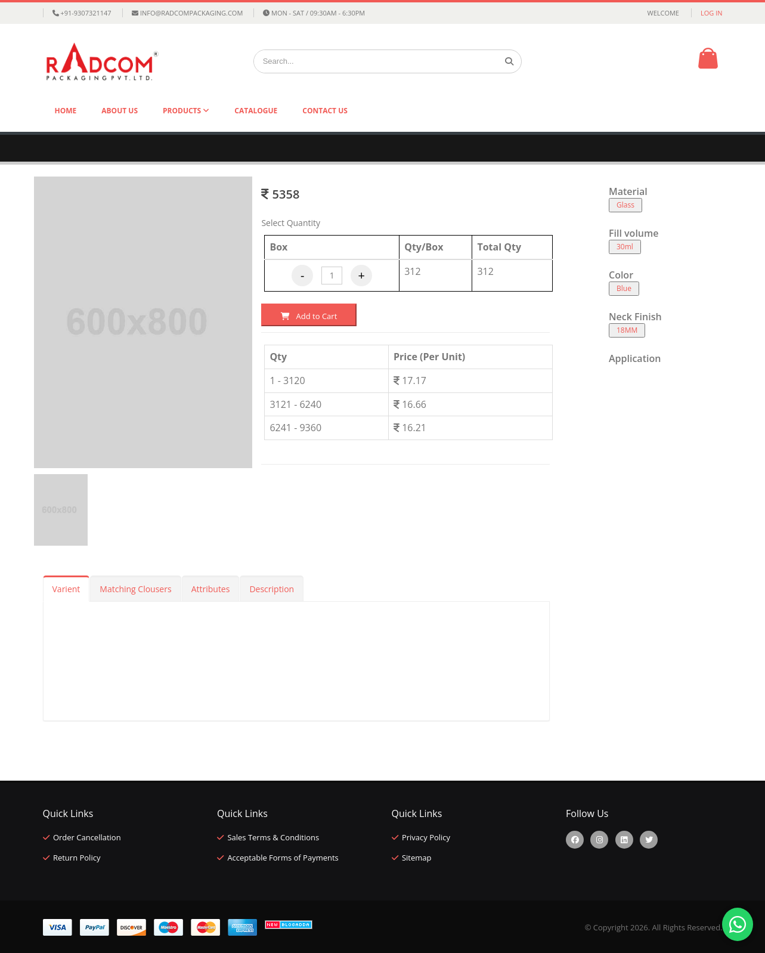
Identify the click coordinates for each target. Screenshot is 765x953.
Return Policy (77, 857)
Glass (625, 205)
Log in (712, 12)
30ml (625, 247)
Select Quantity (290, 222)
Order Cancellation (87, 837)
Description (271, 589)
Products (183, 111)
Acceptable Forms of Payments (282, 857)
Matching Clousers (135, 589)
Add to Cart (309, 316)
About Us (119, 111)
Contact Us (325, 111)
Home (66, 111)
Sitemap (417, 857)
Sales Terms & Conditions (273, 837)
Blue (624, 288)
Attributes (210, 589)
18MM (627, 330)
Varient (66, 589)
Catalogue (255, 111)
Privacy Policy (426, 837)
